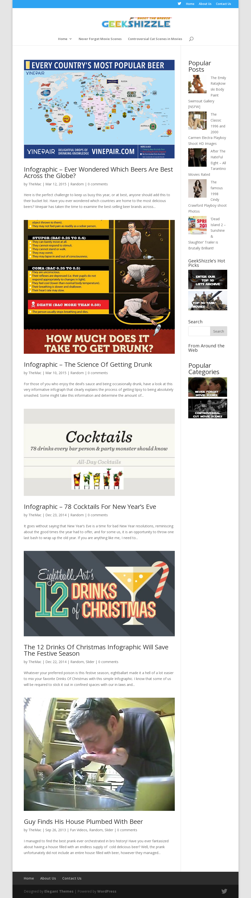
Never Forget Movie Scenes (100, 39)
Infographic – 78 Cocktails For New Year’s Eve (90, 506)
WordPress (106, 891)
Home (190, 4)
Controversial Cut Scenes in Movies (155, 39)
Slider (90, 661)
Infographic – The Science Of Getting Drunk (88, 364)
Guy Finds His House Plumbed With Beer (83, 821)
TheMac (34, 184)
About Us (205, 4)
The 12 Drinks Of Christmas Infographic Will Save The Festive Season (96, 650)
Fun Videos (78, 830)
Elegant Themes (59, 891)
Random (77, 184)
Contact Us (223, 4)
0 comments (98, 184)
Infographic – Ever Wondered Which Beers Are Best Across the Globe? (98, 172)
